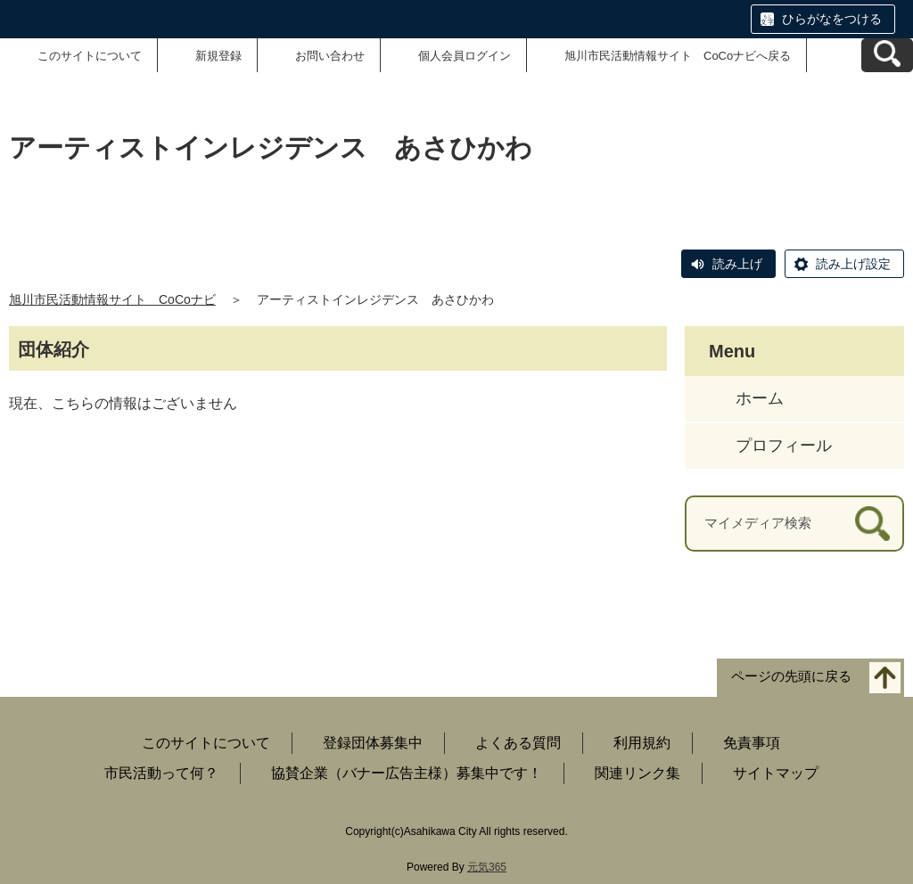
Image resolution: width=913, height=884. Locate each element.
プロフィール (784, 445)
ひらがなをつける (832, 19)
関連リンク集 (637, 773)
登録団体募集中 (373, 742)
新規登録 (218, 55)
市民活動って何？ (161, 773)
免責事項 (751, 742)
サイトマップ (775, 773)
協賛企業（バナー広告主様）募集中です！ (406, 773)
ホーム (760, 398)
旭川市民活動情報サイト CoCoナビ (112, 299)
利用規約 (641, 742)
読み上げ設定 (853, 264)
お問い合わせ (330, 55)
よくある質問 (518, 742)
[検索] (872, 523)
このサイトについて (89, 55)
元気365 (486, 867)
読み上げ (737, 264)
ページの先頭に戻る (791, 675)
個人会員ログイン (464, 55)
